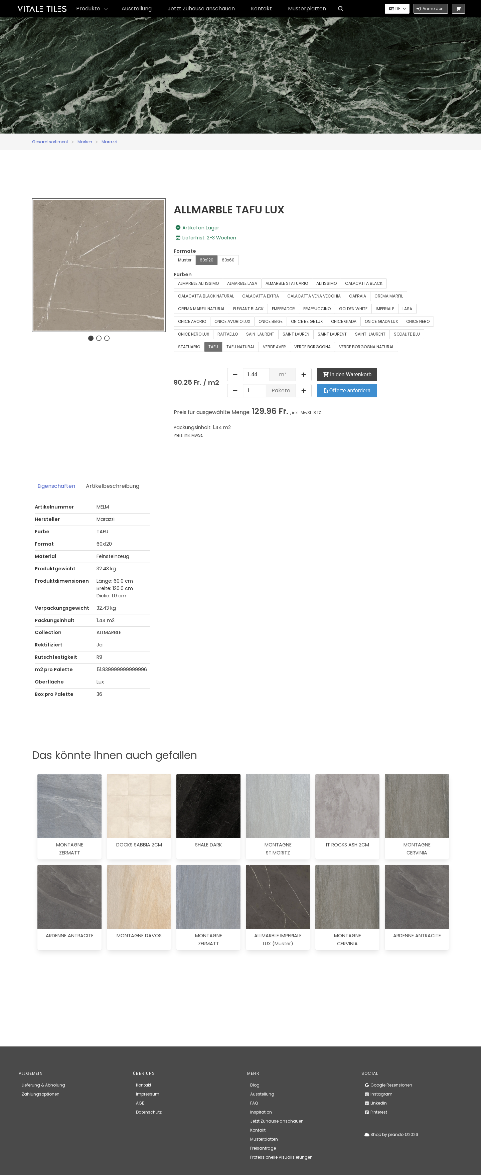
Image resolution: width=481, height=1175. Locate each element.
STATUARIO (189, 347)
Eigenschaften (56, 486)
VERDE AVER (274, 347)
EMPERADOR (283, 309)
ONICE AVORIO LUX (232, 321)
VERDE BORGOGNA (312, 347)
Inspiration (261, 1112)
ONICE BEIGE (271, 321)
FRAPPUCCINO (317, 309)
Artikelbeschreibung (112, 486)
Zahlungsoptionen (40, 1094)
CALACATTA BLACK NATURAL (206, 296)
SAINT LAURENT (332, 334)
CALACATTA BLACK (363, 283)
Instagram (378, 1094)
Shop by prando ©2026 (391, 1134)
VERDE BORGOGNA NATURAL (366, 347)
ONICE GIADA (343, 321)
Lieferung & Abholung (43, 1085)
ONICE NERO (418, 321)
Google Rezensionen (388, 1085)
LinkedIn (375, 1103)
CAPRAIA (357, 296)
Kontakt (261, 8)
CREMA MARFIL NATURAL (201, 309)
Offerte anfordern (347, 390)
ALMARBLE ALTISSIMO (198, 283)
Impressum (147, 1094)
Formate (185, 251)
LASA (407, 309)
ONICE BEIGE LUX (307, 321)
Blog (255, 1085)
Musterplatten (307, 8)
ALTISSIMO (326, 283)
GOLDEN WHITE (353, 309)
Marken (84, 142)
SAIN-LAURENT (260, 334)
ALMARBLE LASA (242, 283)
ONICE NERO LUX (193, 334)
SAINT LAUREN (296, 334)
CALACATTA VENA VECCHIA (314, 296)
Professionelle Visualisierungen (281, 1157)
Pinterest (375, 1112)
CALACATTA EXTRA (260, 296)
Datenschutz (149, 1112)
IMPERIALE (385, 309)
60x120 (206, 260)
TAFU (213, 347)
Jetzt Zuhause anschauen (201, 8)
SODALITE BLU (407, 334)
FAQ (254, 1103)
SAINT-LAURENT (370, 334)
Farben (183, 274)
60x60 (228, 260)
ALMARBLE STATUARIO (287, 283)
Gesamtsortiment (50, 142)
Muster (184, 260)
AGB (140, 1103)
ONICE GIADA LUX (381, 321)
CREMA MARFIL (388, 296)
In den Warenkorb (347, 374)
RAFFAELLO (227, 334)
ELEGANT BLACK (248, 309)
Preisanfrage (263, 1148)
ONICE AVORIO (192, 321)
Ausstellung (137, 8)
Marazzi (109, 142)
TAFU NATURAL (240, 347)
